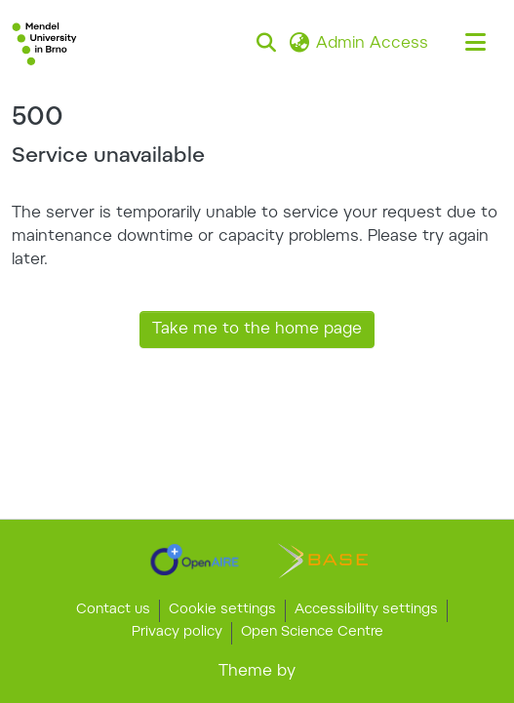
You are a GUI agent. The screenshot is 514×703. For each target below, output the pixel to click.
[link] (195, 559)
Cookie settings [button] (222, 610)
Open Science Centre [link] (312, 633)
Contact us (113, 610)
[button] (44, 44)
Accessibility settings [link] (366, 610)
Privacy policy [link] (177, 633)
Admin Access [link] (372, 44)
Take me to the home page (257, 329)
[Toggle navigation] (475, 43)
